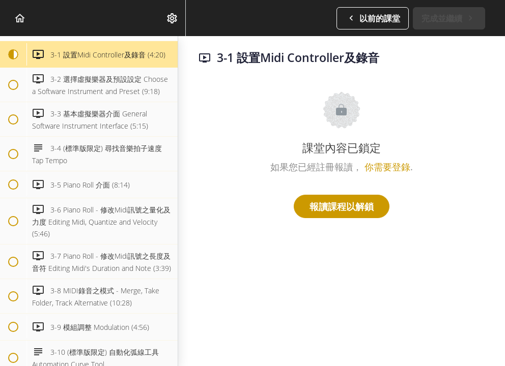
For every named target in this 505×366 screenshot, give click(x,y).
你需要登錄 (387, 167)
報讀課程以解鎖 (342, 206)
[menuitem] (172, 18)
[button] (20, 18)
